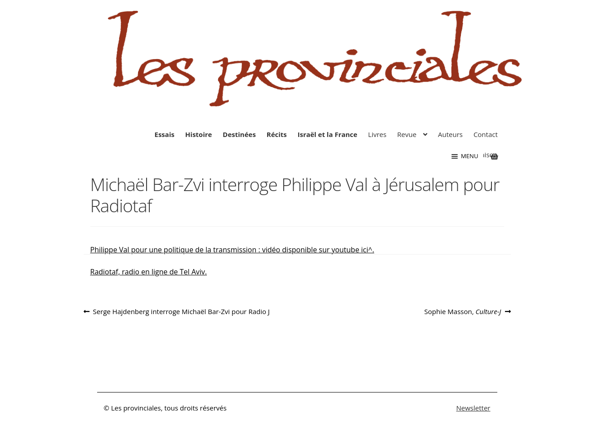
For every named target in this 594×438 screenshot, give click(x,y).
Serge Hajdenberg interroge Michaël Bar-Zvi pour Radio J (181, 311)
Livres (377, 134)
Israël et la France (327, 134)
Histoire (198, 134)
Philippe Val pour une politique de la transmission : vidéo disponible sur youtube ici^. (232, 250)
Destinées (239, 134)
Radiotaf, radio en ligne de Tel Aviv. (148, 272)
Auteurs (450, 134)
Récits (277, 134)
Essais (164, 134)
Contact (485, 134)
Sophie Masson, (462, 311)
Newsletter (473, 407)
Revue (406, 134)
